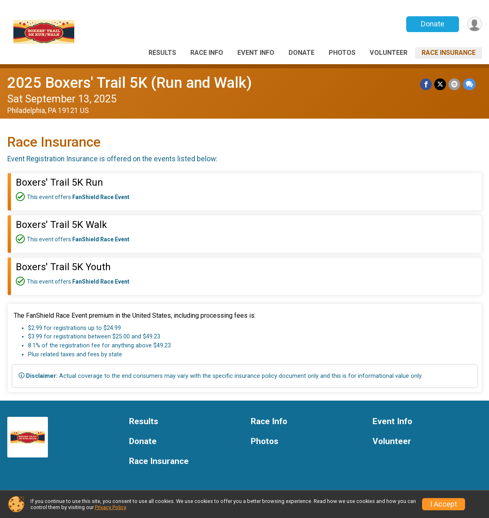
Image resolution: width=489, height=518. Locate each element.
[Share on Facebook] (426, 84)
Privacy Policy (110, 507)
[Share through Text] (469, 84)
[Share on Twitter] (440, 84)
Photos (342, 52)
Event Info (255, 52)
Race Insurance (449, 52)
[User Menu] (474, 24)
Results (162, 52)
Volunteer (388, 52)
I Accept (443, 504)
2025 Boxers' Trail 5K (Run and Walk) (129, 82)
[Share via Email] (455, 84)
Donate (432, 24)
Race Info (206, 52)
